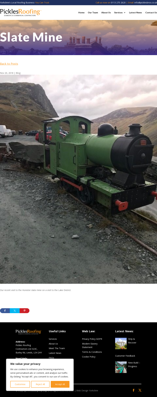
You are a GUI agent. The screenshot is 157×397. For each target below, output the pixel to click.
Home (81, 12)
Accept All (60, 384)
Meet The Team (57, 348)
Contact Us (151, 12)
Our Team (93, 12)
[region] (40, 375)
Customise (20, 384)
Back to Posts (9, 64)
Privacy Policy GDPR (92, 338)
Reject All (40, 384)
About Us (106, 12)
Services (118, 12)
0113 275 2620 (118, 2)
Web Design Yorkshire (87, 390)
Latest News (135, 12)
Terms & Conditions (92, 351)
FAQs (51, 357)
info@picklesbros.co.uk (145, 2)
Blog (18, 72)
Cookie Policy (88, 356)
